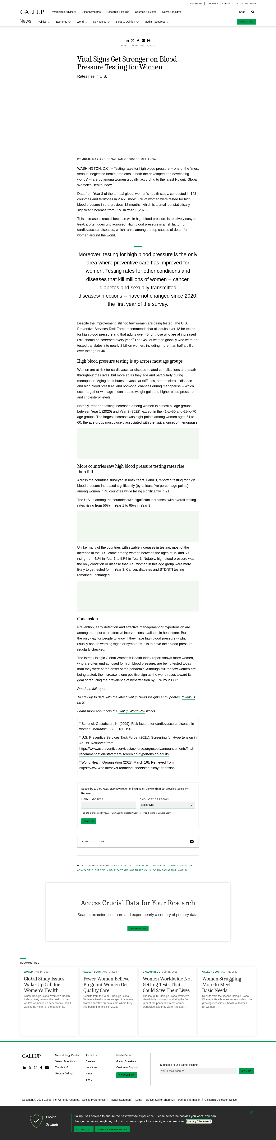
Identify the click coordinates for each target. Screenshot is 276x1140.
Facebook (41, 1067)
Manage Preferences (112, 1129)
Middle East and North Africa (127, 870)
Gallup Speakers (126, 1061)
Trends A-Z (61, 1067)
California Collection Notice (221, 1099)
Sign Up (246, 1071)
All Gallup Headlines (126, 865)
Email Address (92, 799)
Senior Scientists (65, 1061)
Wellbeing (160, 865)
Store (89, 1079)
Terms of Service (157, 813)
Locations (91, 1067)
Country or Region (154, 799)
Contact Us (127, 1075)
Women (173, 865)
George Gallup (63, 1073)
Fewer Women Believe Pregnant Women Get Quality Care (106, 984)
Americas (186, 865)
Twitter (30, 1067)
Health (147, 865)
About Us (91, 1055)
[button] (64, 12)
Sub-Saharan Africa (163, 870)
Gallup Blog (92, 971)
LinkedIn (24, 1067)
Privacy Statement (120, 1099)
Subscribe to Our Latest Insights (179, 1064)
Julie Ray (90, 159)
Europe (100, 870)
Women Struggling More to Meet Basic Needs (221, 984)
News (89, 1073)
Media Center (124, 1055)
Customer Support (127, 1067)
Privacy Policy (138, 813)
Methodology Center (67, 1055)
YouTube (47, 1067)
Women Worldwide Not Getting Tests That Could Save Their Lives (167, 984)
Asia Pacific (85, 870)
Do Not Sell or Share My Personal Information (173, 1099)
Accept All (83, 1129)
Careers (90, 1061)
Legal (138, 1099)
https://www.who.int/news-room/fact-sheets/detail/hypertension (127, 768)
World (182, 870)
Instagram (36, 1067)
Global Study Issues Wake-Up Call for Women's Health (44, 984)
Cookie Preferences (94, 1099)
